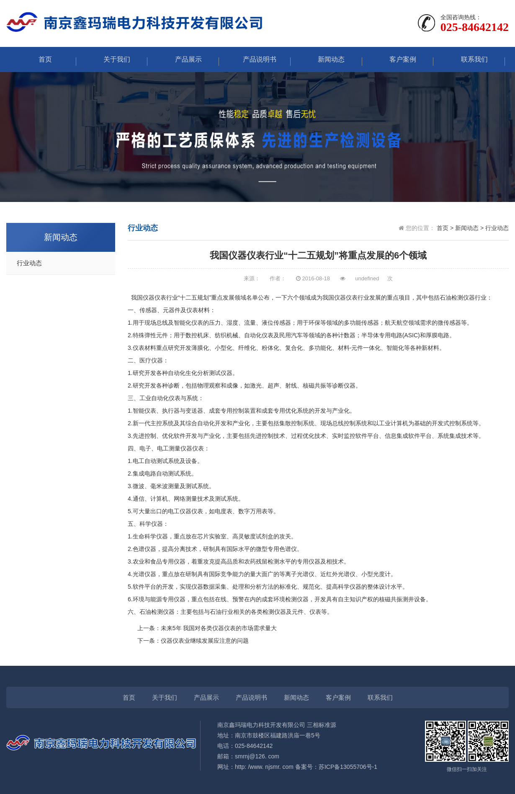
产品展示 (184, 59)
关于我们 (112, 59)
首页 (41, 59)
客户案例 (398, 59)
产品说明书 (255, 59)
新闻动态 (327, 59)
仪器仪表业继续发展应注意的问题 (205, 640)
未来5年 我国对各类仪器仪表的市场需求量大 (219, 628)
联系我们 (470, 59)
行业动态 (29, 263)
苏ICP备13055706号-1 (348, 766)
